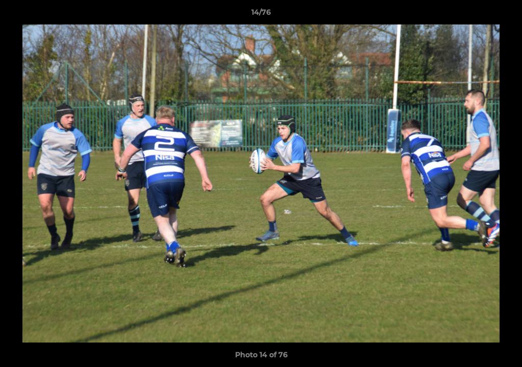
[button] (504, 14)
